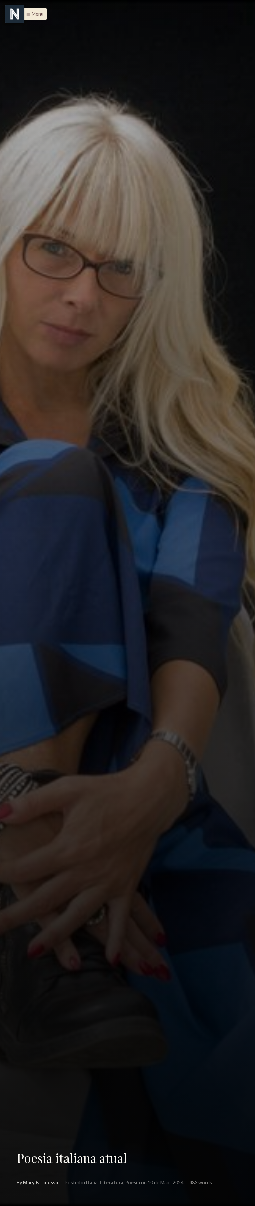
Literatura (111, 1182)
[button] (33, 14)
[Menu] (14, 14)
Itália (92, 1182)
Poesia (132, 1182)
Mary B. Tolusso (40, 1182)
